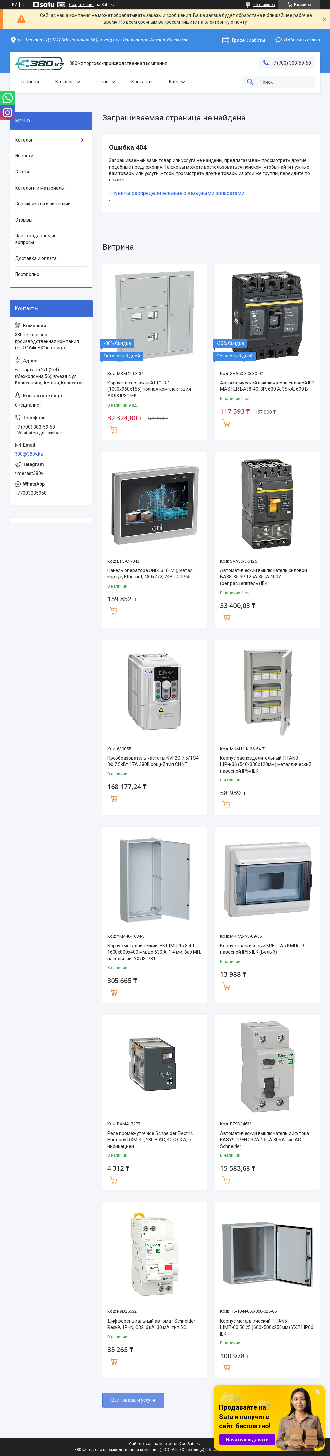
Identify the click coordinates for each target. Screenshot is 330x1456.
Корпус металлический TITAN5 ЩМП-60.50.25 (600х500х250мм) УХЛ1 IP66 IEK (266, 1327)
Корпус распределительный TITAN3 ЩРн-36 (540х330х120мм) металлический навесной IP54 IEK (265, 764)
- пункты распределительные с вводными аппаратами (176, 193)
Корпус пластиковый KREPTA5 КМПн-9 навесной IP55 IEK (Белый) (262, 949)
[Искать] (250, 82)
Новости (24, 155)
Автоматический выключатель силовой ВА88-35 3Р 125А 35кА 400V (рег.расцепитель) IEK (263, 577)
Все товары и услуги (133, 1400)
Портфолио (27, 274)
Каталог (64, 81)
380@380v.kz (29, 454)
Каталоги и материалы (40, 188)
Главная (30, 81)
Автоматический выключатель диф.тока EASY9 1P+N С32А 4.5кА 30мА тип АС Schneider (264, 1140)
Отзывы (23, 220)
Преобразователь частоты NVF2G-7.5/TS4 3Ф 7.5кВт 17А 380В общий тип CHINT (153, 761)
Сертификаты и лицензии (43, 203)
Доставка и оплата (36, 258)
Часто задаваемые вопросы (36, 239)
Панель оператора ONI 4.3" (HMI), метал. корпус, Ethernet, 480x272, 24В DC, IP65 (150, 574)
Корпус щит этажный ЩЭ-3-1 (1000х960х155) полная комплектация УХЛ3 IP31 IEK (149, 389)
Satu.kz (194, 1444)
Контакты (141, 81)
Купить (113, 429)
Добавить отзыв (302, 39)
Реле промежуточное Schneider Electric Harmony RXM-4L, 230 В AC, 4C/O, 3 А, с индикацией (150, 1140)
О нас (102, 81)
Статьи (23, 171)
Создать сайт (81, 4)
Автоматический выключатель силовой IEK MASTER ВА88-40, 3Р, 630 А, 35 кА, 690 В (267, 386)
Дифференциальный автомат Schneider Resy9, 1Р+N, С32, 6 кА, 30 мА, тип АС (151, 1324)
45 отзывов (264, 4)
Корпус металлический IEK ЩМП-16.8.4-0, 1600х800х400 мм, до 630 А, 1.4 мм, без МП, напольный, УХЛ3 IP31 (154, 952)
